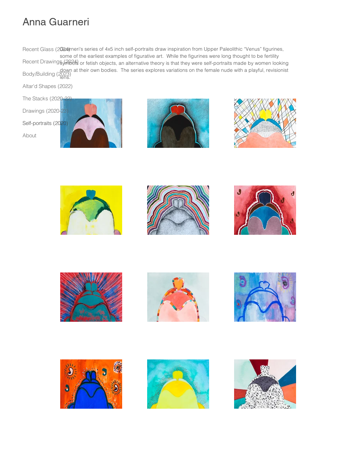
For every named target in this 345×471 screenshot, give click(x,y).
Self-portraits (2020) (45, 123)
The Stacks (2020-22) (47, 98)
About (29, 135)
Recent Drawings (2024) (51, 61)
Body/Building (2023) (47, 73)
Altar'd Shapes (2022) (48, 86)
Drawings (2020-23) (45, 110)
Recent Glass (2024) (46, 49)
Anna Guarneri (56, 22)
